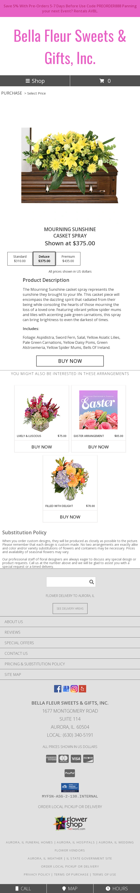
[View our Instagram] (74, 691)
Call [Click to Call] (23, 888)
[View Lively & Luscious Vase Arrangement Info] (41, 409)
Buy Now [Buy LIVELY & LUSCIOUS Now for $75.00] (41, 447)
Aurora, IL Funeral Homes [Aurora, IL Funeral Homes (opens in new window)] (29, 842)
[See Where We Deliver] (70, 608)
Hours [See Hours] (117, 888)
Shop (35, 80)
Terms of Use (104, 874)
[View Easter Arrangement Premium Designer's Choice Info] (98, 409)
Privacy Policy (37, 874)
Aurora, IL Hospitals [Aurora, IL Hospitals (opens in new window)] (76, 842)
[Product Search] (71, 582)
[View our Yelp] (82, 691)
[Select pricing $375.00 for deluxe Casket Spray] (44, 259)
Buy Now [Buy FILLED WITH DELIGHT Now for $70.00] (70, 517)
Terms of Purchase (71, 874)
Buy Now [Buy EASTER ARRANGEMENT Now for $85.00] (98, 447)
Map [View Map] (69, 888)
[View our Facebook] (57, 691)
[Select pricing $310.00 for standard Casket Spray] (20, 259)
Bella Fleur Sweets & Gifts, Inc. (70, 46)
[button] (70, 787)
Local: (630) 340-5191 (70, 735)
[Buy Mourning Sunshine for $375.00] (70, 361)
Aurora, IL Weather (45, 858)
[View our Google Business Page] (66, 691)
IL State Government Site (89, 858)
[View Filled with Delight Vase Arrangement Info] (70, 479)
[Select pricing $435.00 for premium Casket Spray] (68, 259)
